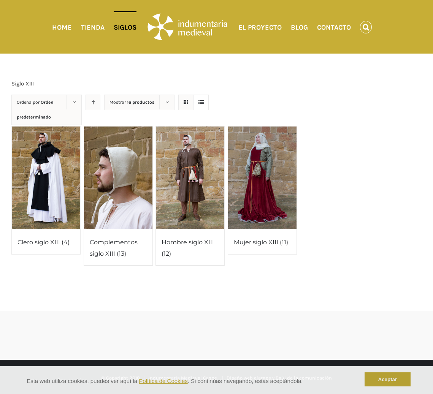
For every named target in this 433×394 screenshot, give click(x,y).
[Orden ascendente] (93, 102)
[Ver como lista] (201, 102)
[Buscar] (366, 27)
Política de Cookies (163, 381)
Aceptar (387, 379)
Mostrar (131, 102)
